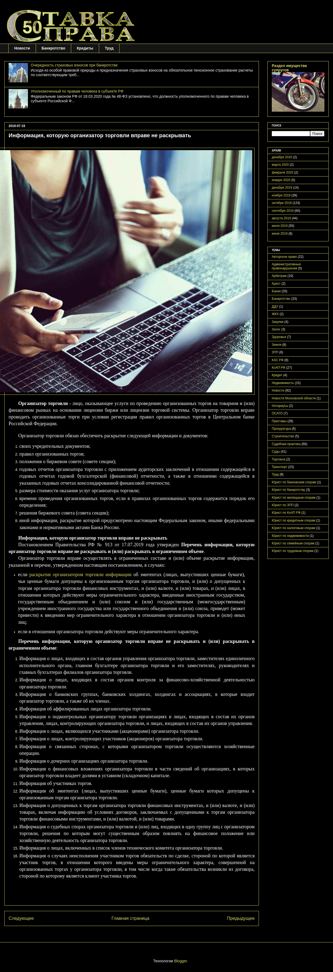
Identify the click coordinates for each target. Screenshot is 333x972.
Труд (109, 48)
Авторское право (284, 257)
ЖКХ (275, 314)
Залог (276, 329)
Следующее (21, 918)
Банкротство (53, 48)
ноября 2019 (281, 195)
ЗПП (275, 352)
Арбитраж (279, 276)
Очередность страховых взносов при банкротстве (74, 65)
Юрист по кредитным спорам (293, 520)
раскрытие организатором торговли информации (80, 574)
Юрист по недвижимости (290, 536)
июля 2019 (280, 226)
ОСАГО (277, 413)
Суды (276, 451)
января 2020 (281, 180)
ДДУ (275, 306)
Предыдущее (241, 918)
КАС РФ (278, 360)
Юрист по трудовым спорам (293, 551)
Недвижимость (283, 383)
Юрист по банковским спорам (294, 482)
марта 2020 (280, 165)
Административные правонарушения (286, 266)
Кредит (277, 375)
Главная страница (130, 918)
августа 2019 (281, 218)
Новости (22, 48)
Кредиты (85, 48)
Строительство (283, 436)
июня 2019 (280, 233)
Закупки (278, 322)
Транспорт (279, 467)
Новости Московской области (294, 398)
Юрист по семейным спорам (293, 543)
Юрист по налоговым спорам (293, 528)
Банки (276, 291)
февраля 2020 (282, 172)
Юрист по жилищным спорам (294, 497)
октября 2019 (282, 203)
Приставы (279, 421)
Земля (276, 345)
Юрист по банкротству (288, 490)
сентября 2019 (283, 211)
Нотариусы (280, 406)
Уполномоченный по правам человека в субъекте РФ (77, 91)
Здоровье (279, 337)
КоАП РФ (278, 367)
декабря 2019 (282, 187)
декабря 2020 (282, 157)
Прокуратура (281, 429)
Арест (276, 284)
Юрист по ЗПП (283, 505)
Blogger (180, 961)
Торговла (278, 459)
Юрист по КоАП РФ (286, 513)
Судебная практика (286, 444)
